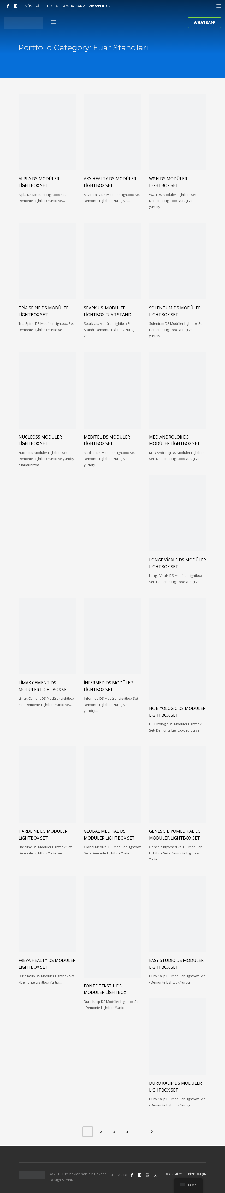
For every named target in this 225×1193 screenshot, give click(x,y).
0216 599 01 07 (98, 6)
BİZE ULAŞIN (197, 1174)
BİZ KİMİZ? (174, 1174)
